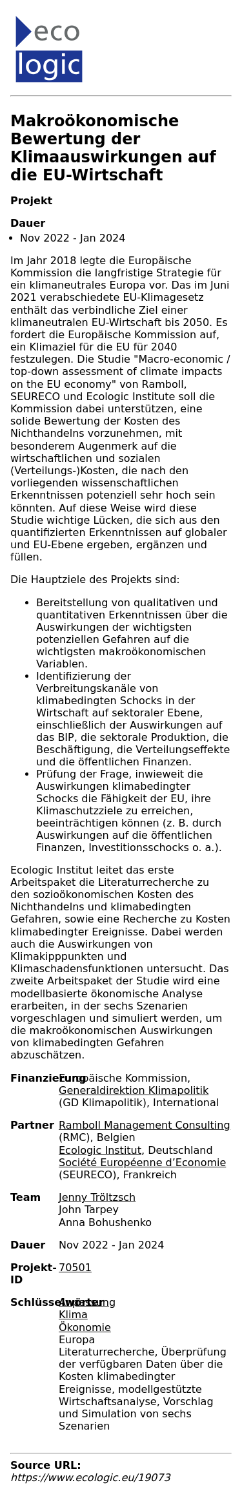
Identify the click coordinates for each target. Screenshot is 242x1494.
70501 (75, 1267)
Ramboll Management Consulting (144, 1125)
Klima (73, 1314)
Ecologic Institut (100, 1150)
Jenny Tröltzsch (97, 1197)
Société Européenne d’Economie (142, 1162)
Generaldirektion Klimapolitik (133, 1090)
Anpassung (87, 1302)
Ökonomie (85, 1327)
